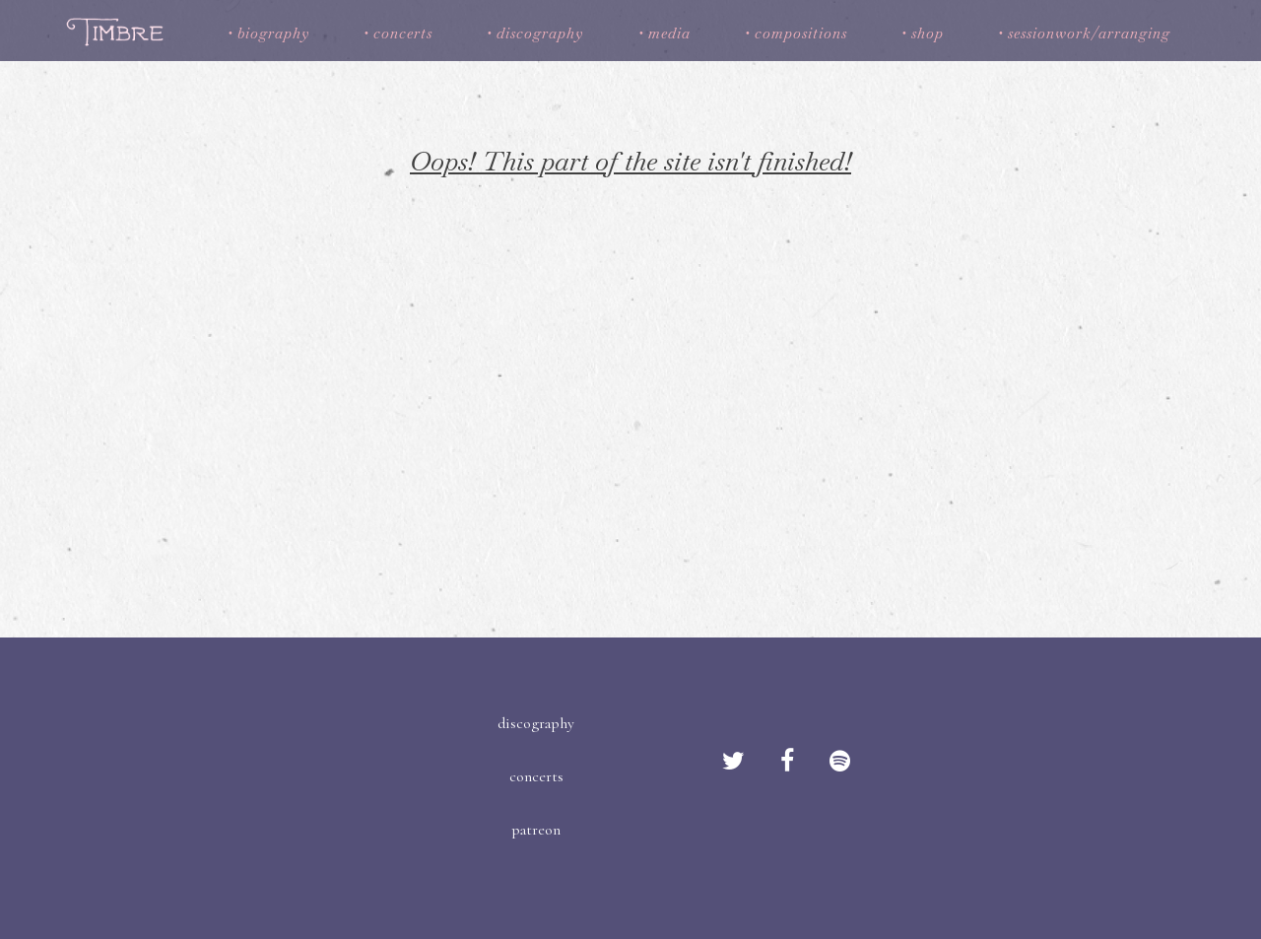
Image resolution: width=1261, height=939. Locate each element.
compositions (801, 33)
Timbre (118, 31)
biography (273, 33)
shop (927, 33)
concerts (402, 33)
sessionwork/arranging (1089, 33)
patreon (536, 829)
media (669, 33)
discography (540, 33)
